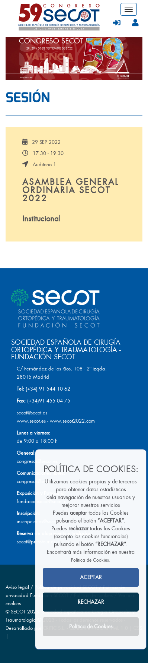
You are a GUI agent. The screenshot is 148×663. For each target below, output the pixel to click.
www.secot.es (31, 421)
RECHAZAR (91, 602)
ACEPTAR (91, 577)
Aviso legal (17, 587)
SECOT (18, 612)
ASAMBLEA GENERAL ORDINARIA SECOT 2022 (70, 190)
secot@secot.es (32, 413)
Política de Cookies (90, 560)
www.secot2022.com (72, 421)
